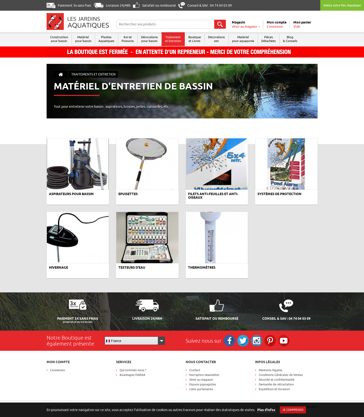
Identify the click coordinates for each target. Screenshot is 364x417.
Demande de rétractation (276, 384)
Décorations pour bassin (149, 38)
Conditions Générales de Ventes (281, 374)
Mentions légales (270, 370)
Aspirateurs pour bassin (71, 194)
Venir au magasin (201, 379)
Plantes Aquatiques (106, 38)
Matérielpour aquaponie (243, 38)
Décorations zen (216, 38)
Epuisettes (128, 194)
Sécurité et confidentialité (276, 379)
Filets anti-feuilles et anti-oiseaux (213, 195)
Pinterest (270, 341)
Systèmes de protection (279, 194)
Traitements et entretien (93, 74)
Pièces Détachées (268, 38)
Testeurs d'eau (131, 267)
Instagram (256, 341)
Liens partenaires (201, 389)
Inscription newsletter (204, 374)
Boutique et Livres (194, 38)
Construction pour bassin (59, 38)
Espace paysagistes (202, 384)
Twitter (243, 341)
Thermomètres (201, 267)
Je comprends (292, 409)
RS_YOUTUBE (284, 341)
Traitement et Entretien (173, 38)
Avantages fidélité (132, 374)
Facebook (229, 341)
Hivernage (58, 267)
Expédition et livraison (274, 389)
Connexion (57, 370)
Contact (194, 370)
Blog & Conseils (290, 38)
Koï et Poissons (127, 38)
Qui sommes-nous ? (133, 370)
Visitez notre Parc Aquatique (342, 5)
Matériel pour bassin (83, 38)
